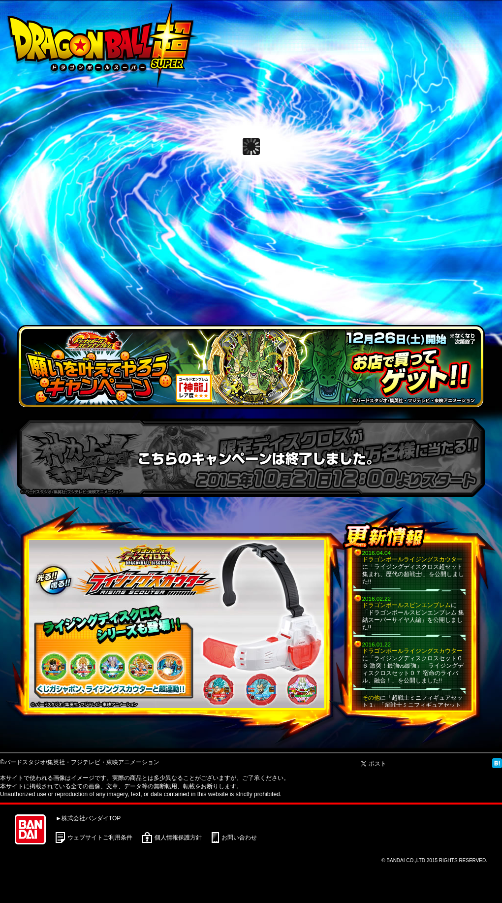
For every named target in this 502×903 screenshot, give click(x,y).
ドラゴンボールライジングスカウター (412, 559)
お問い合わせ (239, 837)
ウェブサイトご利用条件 (99, 837)
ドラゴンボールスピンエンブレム (406, 605)
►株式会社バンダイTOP (88, 818)
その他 (371, 697)
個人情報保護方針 (178, 837)
